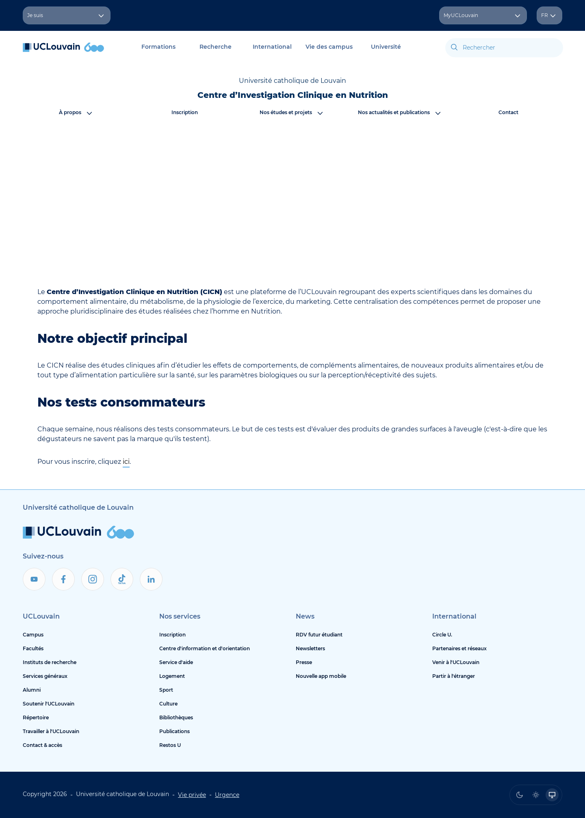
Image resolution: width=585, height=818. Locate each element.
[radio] (519, 794)
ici (126, 461)
